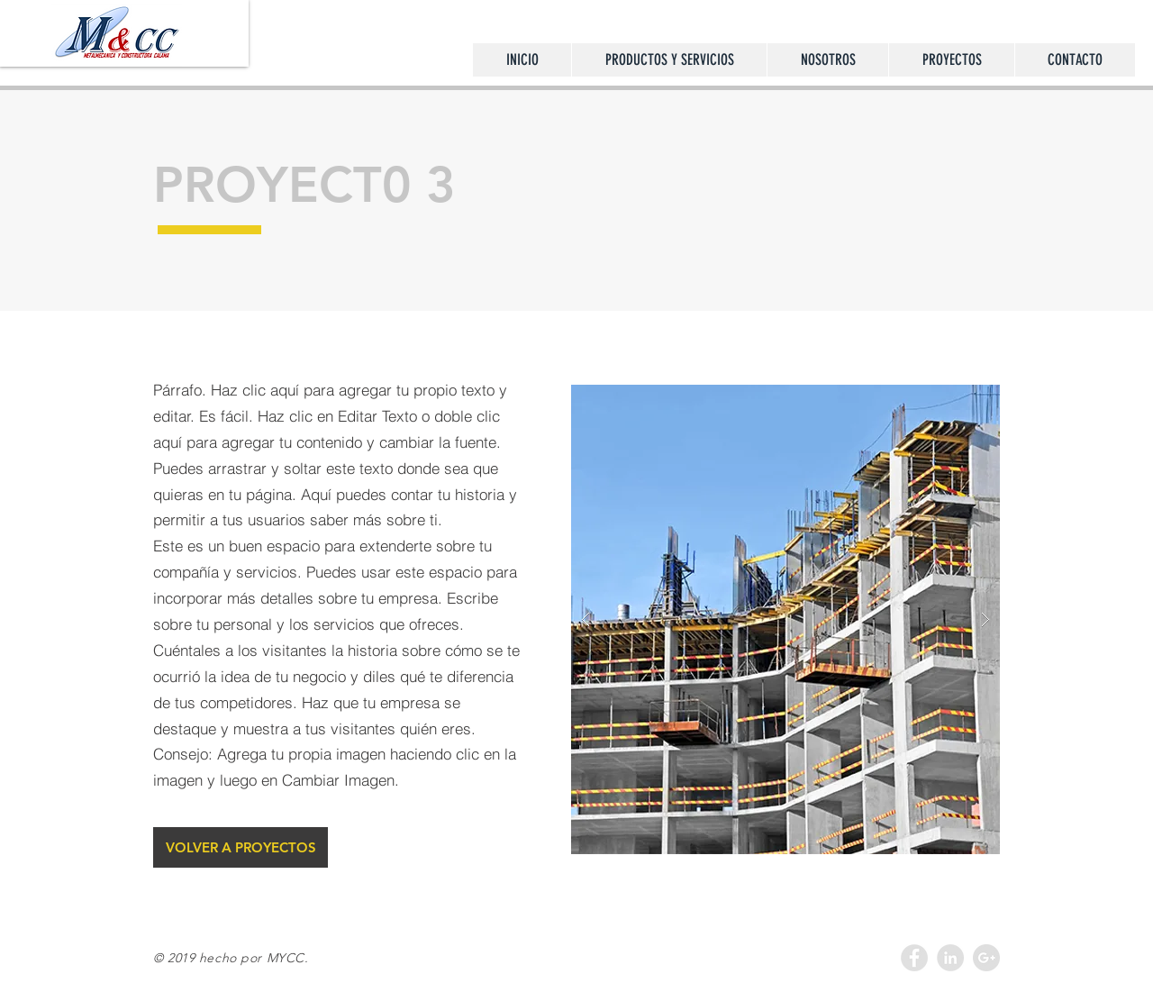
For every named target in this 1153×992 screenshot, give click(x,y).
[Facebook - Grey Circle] (914, 957)
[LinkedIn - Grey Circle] (950, 957)
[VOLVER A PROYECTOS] (240, 847)
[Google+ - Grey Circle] (986, 957)
